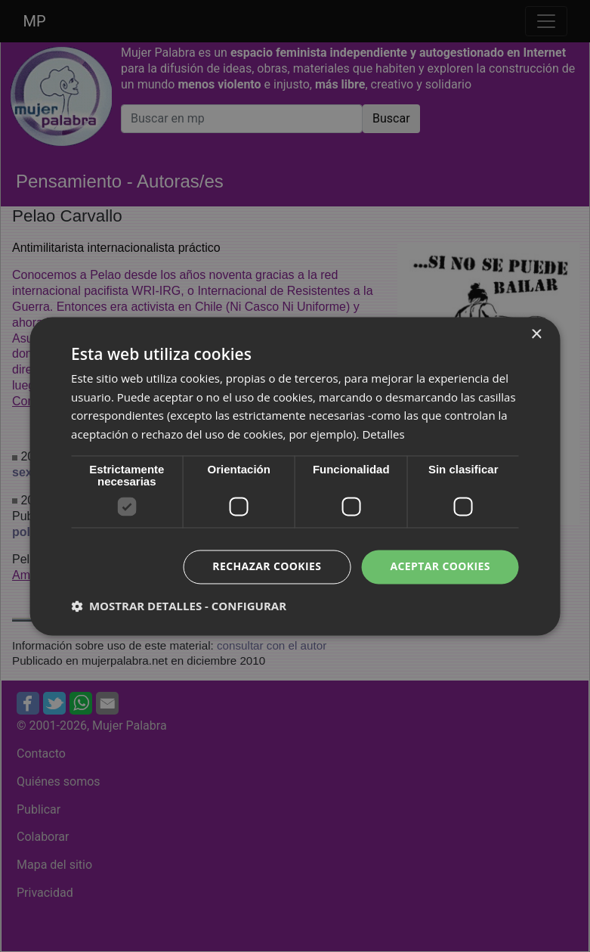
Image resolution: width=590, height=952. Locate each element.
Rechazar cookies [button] (266, 566)
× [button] (536, 334)
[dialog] (295, 476)
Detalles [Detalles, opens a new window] (383, 434)
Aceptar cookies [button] (440, 566)
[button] (178, 605)
